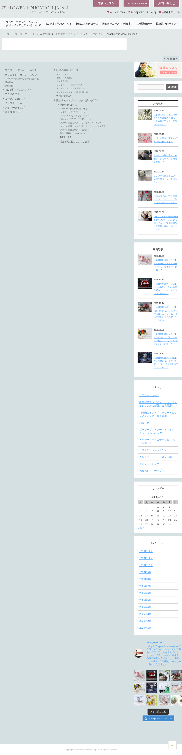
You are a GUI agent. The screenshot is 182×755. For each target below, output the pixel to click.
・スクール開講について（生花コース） (75, 130)
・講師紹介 (8, 86)
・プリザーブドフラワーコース (68, 85)
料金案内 (128, 23)
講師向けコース (110, 23)
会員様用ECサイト (169, 12)
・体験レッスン (61, 74)
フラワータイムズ (15, 107)
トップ (6, 34)
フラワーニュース (25, 34)
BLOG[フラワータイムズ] (142, 12)
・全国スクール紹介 (63, 78)
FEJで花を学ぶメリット (58, 23)
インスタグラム (116, 12)
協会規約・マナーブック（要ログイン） (78, 100)
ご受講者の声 (144, 23)
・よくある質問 (61, 81)
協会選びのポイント (167, 23)
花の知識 (45, 34)
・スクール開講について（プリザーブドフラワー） (80, 123)
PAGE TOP (172, 59)
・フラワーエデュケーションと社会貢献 (21, 79)
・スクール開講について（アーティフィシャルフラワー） (83, 126)
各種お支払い (63, 95)
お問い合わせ (166, 3)
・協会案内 (8, 82)
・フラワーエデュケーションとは (73, 109)
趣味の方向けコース (87, 23)
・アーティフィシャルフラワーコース (71, 88)
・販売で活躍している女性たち (72, 133)
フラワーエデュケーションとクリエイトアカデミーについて (23, 24)
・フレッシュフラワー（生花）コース (71, 92)
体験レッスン (106, 3)
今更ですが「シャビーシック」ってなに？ (79, 34)
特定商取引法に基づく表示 (75, 141)
